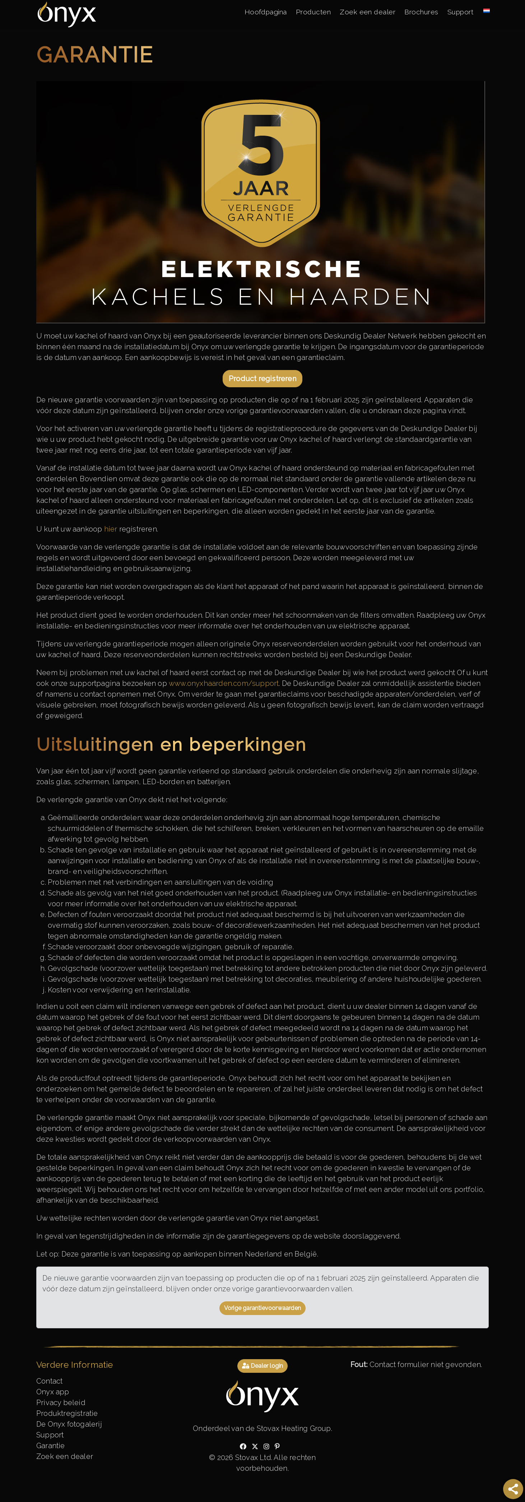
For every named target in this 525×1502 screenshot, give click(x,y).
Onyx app (52, 1392)
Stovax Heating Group (293, 1428)
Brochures (421, 12)
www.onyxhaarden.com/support (224, 683)
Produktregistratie (67, 1413)
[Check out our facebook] (243, 1446)
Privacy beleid (60, 1402)
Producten (313, 12)
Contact (49, 1381)
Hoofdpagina (265, 12)
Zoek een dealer (367, 12)
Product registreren (262, 378)
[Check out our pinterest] (277, 1446)
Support (460, 12)
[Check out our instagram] (266, 1446)
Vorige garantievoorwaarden (262, 1308)
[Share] (513, 1489)
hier (111, 529)
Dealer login (262, 1365)
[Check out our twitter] (255, 1446)
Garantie (50, 1445)
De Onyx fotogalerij (69, 1424)
